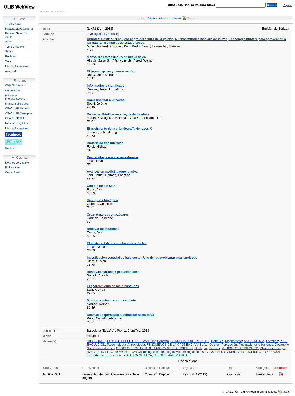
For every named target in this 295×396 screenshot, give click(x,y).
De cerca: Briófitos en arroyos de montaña (118, 114)
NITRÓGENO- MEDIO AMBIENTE (219, 352)
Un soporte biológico (102, 200)
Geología (200, 348)
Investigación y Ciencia (103, 34)
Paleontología (116, 344)
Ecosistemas (95, 355)
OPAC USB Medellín (17, 108)
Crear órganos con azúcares (108, 214)
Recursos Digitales (16, 123)
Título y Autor (13, 23)
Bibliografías (12, 167)
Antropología (136, 344)
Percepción (229, 344)
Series (9, 51)
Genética (217, 341)
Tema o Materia (14, 46)
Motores (214, 348)
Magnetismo (233, 341)
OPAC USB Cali (14, 118)
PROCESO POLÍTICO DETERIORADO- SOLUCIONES (154, 348)
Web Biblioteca (14, 85)
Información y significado (106, 85)
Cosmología (146, 352)
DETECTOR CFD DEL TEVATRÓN (131, 341)
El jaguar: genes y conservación (110, 71)
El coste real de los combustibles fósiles (117, 243)
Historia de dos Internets (105, 143)
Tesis (8, 61)
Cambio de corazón (101, 186)
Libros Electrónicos (16, 66)
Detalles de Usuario (17, 162)
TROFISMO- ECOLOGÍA (262, 352)
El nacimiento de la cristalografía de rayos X (119, 128)
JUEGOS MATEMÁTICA (170, 355)
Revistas (10, 56)
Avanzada (11, 71)
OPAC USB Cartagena (19, 113)
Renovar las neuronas (103, 229)
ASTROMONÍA (254, 341)
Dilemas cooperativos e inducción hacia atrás (120, 315)
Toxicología (114, 355)
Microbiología (185, 352)
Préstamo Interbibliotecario (15, 97)
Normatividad (13, 90)
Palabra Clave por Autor (16, 35)
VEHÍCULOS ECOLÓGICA (240, 348)
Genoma (163, 341)
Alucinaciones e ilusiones (255, 344)
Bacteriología (165, 352)
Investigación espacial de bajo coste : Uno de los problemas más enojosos (142, 257)
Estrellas (272, 341)
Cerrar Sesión (13, 172)
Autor (8, 41)
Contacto (10, 148)
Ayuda (287, 5)
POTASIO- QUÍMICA (137, 355)
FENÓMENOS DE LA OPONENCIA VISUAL (177, 344)
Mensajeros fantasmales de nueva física (116, 57)
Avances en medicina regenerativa (112, 171)
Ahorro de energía (272, 348)
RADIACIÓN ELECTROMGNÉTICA (111, 352)
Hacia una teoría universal (106, 100)
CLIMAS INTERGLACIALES (189, 341)
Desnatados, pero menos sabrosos (112, 157)
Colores (214, 344)
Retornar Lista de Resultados (166, 18)
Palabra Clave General (19, 28)
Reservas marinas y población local (113, 272)
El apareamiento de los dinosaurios (113, 286)
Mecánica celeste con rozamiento (111, 300)
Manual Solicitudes (16, 103)
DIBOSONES (96, 341)
